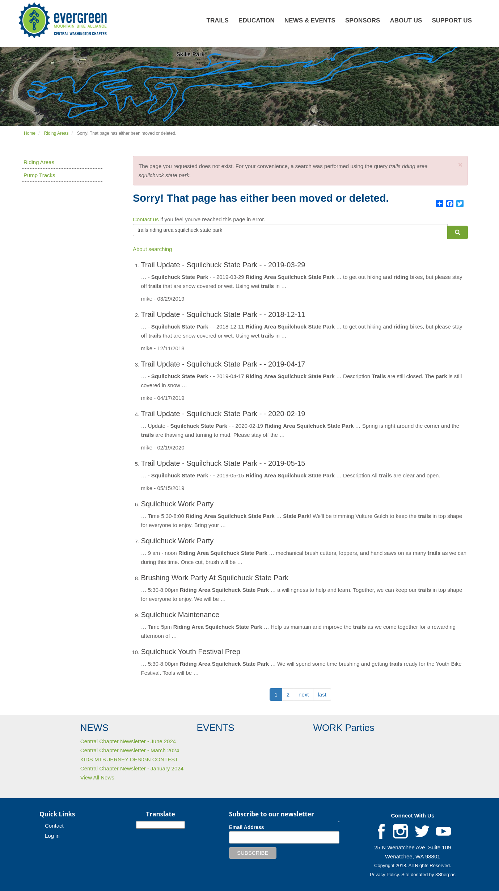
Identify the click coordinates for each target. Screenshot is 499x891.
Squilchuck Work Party (177, 504)
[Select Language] (160, 825)
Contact (54, 826)
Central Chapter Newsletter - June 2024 (128, 741)
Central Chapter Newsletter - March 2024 (129, 750)
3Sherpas (445, 874)
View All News (97, 777)
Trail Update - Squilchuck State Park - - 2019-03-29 (223, 265)
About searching (152, 249)
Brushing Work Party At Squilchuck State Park (215, 578)
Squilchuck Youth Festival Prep (191, 652)
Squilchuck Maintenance (180, 615)
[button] (460, 164)
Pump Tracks (39, 175)
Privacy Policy (384, 874)
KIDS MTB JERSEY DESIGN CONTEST (129, 759)
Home (29, 133)
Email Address (246, 827)
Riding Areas (56, 133)
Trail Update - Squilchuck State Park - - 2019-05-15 (223, 463)
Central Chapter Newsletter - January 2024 (131, 768)
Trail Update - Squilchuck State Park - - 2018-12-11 (223, 314)
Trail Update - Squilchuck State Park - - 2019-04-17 (223, 364)
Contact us (146, 219)
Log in (52, 836)
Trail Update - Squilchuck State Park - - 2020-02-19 (223, 414)
